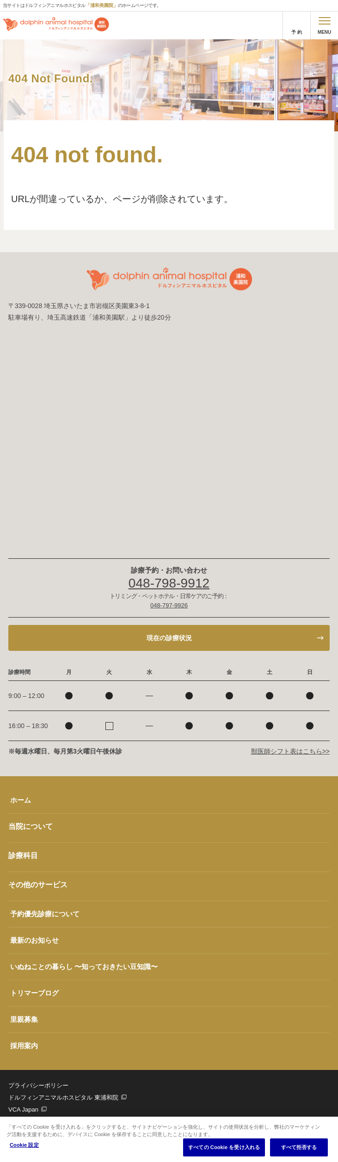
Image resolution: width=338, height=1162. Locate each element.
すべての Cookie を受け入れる (224, 1147)
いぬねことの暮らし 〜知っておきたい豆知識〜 (84, 966)
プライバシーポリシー (38, 1085)
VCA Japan (23, 1109)
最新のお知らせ (34, 940)
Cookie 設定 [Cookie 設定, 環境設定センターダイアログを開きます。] (24, 1145)
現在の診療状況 (169, 638)
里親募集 (24, 1019)
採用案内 (24, 1046)
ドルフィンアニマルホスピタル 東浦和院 (63, 1097)
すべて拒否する (299, 1147)
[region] (169, 1139)
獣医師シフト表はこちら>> (290, 751)
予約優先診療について (45, 914)
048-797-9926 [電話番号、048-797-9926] (169, 605)
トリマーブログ (34, 993)
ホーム (20, 800)
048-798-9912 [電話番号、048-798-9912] (169, 583)
